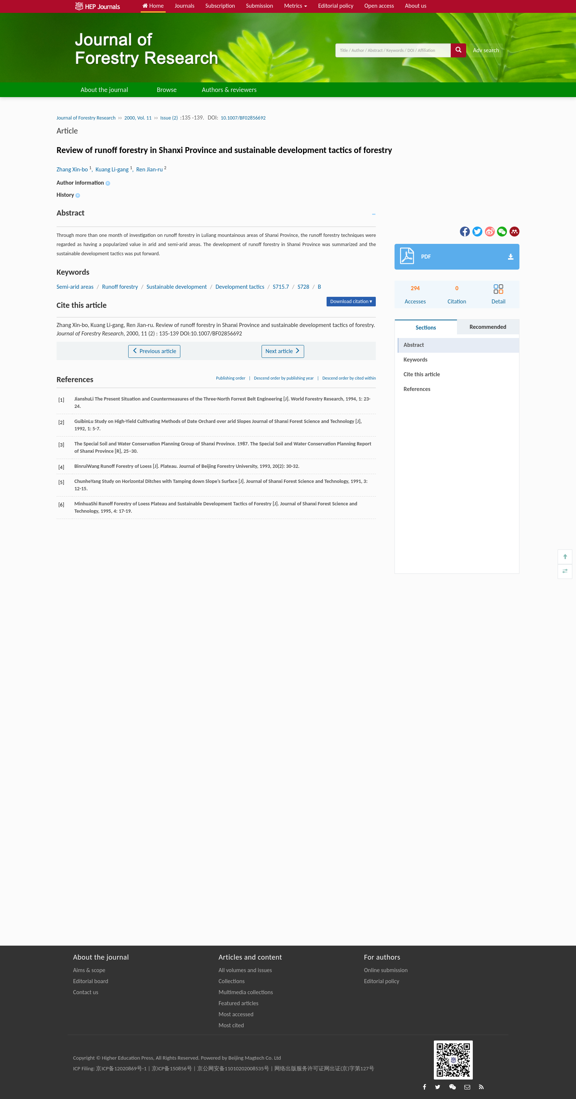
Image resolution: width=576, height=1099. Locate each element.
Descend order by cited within (349, 378)
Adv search (486, 50)
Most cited (231, 1025)
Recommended (487, 326)
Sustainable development (177, 286)
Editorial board (90, 981)
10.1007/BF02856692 (243, 118)
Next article (283, 351)
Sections (426, 327)
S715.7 (281, 286)
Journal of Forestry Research (86, 118)
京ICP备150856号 (172, 1068)
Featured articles (239, 1003)
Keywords (416, 359)
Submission (259, 5)
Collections (232, 981)
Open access (379, 5)
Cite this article (422, 374)
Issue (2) (170, 118)
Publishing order (230, 378)
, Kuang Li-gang (110, 169)
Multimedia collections (246, 992)
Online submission (386, 970)
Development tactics (240, 286)
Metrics (295, 5)
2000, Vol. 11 (138, 118)
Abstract (414, 344)
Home (153, 5)
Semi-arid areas (75, 286)
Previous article (154, 351)
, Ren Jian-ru (148, 169)
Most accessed (236, 1014)
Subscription (220, 5)
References (417, 388)
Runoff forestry (120, 286)
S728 (303, 286)
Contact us (85, 992)
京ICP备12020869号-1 (121, 1068)
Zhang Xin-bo (73, 169)
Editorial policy (335, 5)
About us (415, 5)
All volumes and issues (245, 970)
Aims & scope (89, 970)
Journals (185, 5)
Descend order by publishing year (284, 378)
